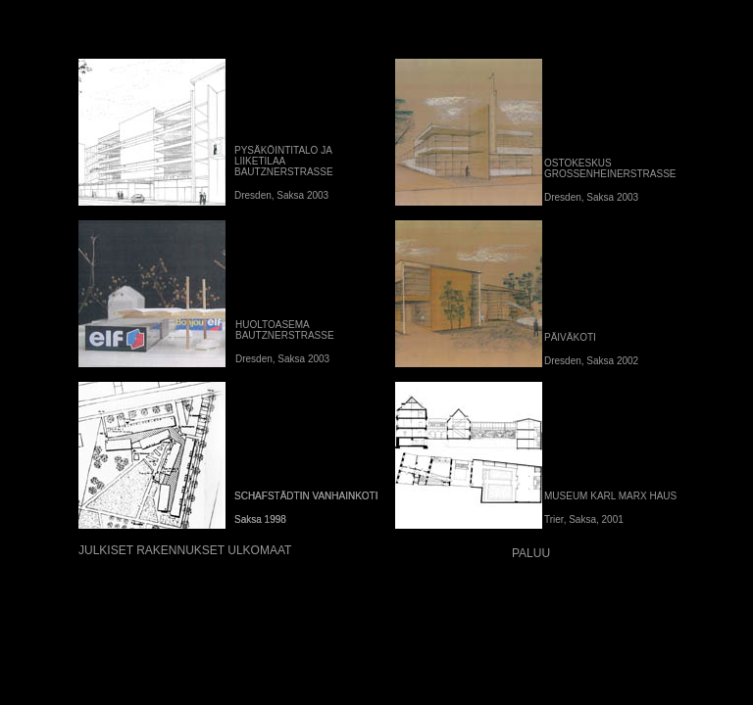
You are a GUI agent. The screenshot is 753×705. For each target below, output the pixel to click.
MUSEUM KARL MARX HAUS (610, 496)
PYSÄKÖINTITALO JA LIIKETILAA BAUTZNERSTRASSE (283, 161)
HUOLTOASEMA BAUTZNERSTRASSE (284, 330)
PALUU (531, 553)
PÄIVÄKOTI (570, 337)
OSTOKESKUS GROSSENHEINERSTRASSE (610, 168)
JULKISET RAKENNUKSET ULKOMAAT (184, 550)
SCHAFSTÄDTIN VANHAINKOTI (306, 496)
